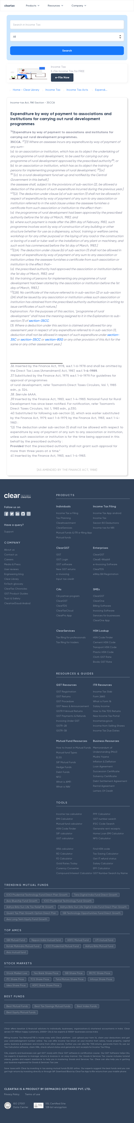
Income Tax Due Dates (106, 730)
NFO (58, 776)
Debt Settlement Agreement (110, 781)
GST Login (62, 559)
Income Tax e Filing (67, 513)
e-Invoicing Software (105, 564)
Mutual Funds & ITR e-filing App (74, 532)
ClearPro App (64, 615)
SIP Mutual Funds (66, 762)
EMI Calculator (64, 818)
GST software (64, 564)
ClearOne (98, 600)
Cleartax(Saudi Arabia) (17, 603)
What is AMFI (63, 781)
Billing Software (102, 605)
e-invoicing (62, 574)
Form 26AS (99, 696)
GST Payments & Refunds (71, 716)
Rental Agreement (104, 786)
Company (80, 5)
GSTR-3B (61, 730)
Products (33, 5)
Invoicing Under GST (67, 720)
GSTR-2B (61, 725)
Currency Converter (67, 868)
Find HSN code (101, 848)
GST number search (104, 818)
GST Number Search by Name (110, 873)
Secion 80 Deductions (106, 522)
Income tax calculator (69, 814)
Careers (8, 559)
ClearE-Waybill (101, 559)
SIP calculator (64, 833)
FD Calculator (64, 858)
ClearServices (64, 527)
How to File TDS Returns (107, 711)
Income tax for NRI (103, 527)
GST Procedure (65, 701)
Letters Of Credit (103, 790)
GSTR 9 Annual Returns (69, 711)
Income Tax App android (107, 513)
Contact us (10, 554)
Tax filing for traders (67, 642)
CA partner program (68, 596)
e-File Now (62, 77)
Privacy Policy (11, 1094)
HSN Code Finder (103, 637)
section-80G (54, 339)
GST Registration (66, 691)
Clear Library (11, 579)
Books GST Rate (102, 661)
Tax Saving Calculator (105, 853)
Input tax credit (65, 579)
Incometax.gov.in (103, 720)
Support (9, 531)
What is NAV (63, 786)
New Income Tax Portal (106, 716)
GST (58, 554)
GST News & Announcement (72, 706)
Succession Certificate (106, 771)
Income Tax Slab (102, 691)
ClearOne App (101, 620)
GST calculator (64, 838)
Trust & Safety (12, 598)
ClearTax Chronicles (15, 588)
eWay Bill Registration (105, 574)
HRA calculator (64, 848)
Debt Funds (63, 772)
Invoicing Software (103, 610)
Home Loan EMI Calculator (108, 833)
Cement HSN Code (104, 642)
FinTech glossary (13, 583)
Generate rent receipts (106, 828)
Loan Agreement (103, 766)
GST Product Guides (16, 593)
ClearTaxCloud (64, 610)
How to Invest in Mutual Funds (73, 747)
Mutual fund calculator (69, 823)
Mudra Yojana (101, 756)
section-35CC (39, 320)
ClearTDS (98, 569)
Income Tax (99, 518)
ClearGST (98, 554)
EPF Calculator (101, 868)
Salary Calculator (103, 863)
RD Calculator (64, 853)
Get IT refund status (104, 858)
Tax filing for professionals (71, 637)
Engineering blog (14, 574)
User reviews (11, 569)
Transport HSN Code (105, 647)
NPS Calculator (102, 838)
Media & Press (12, 564)
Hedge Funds (64, 767)
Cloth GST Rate (102, 657)
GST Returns (63, 696)
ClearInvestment (66, 522)
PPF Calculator (101, 814)
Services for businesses (106, 615)
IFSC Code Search (103, 823)
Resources (56, 5)
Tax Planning (63, 518)
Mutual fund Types (66, 752)
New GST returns (66, 569)
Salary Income (101, 706)
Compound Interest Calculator (74, 873)
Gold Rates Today (66, 863)
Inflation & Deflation (104, 761)
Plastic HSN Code (103, 652)
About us (9, 549)
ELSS (59, 757)
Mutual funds (63, 537)
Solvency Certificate (105, 776)
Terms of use (32, 1094)
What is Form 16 (102, 701)
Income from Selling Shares (109, 725)
